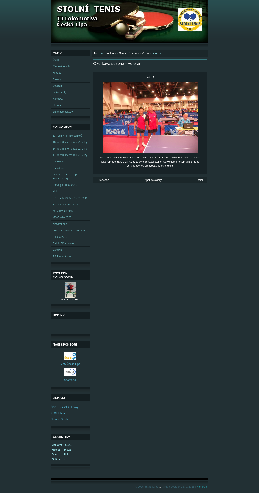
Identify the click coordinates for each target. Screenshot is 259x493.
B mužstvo (59, 168)
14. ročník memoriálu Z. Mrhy (70, 148)
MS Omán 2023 (62, 217)
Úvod (97, 53)
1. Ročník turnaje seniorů (67, 135)
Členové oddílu (61, 66)
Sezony (57, 79)
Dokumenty (59, 92)
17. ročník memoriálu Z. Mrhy (70, 155)
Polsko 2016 (60, 236)
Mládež (57, 72)
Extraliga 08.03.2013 (65, 185)
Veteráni (57, 85)
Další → (201, 180)
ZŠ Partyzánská (62, 256)
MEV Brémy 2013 (63, 211)
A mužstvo (59, 161)
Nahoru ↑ (202, 486)
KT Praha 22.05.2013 (65, 204)
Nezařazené (60, 223)
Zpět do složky (153, 180)
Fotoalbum (109, 53)
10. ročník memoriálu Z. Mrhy (70, 142)
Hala (55, 191)
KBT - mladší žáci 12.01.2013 (70, 198)
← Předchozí (102, 180)
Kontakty (58, 98)
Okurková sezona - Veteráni (135, 53)
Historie (57, 105)
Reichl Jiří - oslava (64, 243)
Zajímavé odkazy (63, 111)
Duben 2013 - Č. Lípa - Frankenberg (66, 176)
